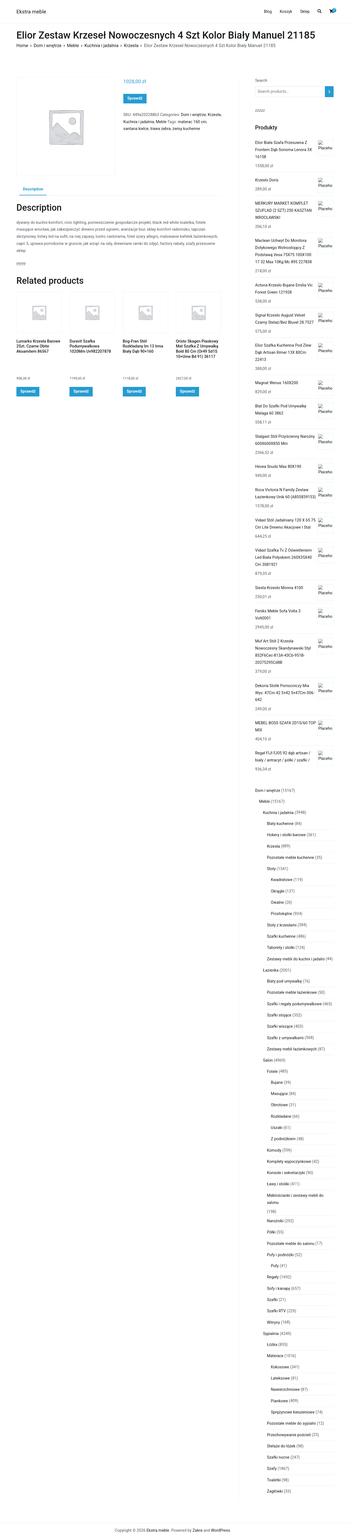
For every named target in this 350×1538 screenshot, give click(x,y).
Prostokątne (281, 913)
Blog (268, 11)
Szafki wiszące (280, 1026)
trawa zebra (160, 128)
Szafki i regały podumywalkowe (294, 1004)
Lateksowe (280, 1378)
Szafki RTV (276, 1311)
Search (261, 80)
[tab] (33, 189)
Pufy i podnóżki (280, 1255)
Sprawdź (134, 98)
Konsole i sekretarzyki (286, 1173)
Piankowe (279, 1401)
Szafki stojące (279, 1015)
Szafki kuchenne (281, 936)
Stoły (271, 869)
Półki (271, 1232)
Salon (268, 1060)
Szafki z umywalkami (285, 1038)
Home (22, 45)
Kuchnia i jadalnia (101, 45)
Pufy (275, 1266)
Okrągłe (277, 891)
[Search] (329, 91)
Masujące (279, 1093)
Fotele (272, 1071)
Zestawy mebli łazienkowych (292, 1049)
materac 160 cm (192, 122)
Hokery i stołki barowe (286, 835)
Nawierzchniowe (285, 1389)
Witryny (273, 1322)
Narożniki (275, 1221)
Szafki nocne (278, 1457)
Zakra (197, 1530)
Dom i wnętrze (48, 45)
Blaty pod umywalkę (284, 981)
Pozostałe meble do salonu (290, 1243)
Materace (275, 1356)
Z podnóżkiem (283, 1139)
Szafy (271, 1468)
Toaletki (274, 1480)
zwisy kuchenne (186, 128)
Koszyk (286, 11)
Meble (73, 45)
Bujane (277, 1082)
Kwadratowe (282, 879)
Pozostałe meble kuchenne (290, 857)
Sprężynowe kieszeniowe (293, 1412)
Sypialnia (271, 1333)
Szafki (272, 1299)
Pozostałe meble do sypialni (291, 1423)
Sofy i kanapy (278, 1288)
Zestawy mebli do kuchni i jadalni (296, 959)
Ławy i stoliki (278, 1184)
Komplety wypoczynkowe (289, 1161)
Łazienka (271, 970)
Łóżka (272, 1344)
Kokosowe (280, 1367)
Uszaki (277, 1127)
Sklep (305, 11)
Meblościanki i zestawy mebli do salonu (295, 1199)
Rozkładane (281, 1116)
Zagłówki (275, 1491)
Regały (273, 1277)
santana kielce (135, 128)
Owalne (277, 902)
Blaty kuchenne (280, 823)
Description (33, 189)
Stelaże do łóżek (281, 1446)
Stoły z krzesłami (281, 925)
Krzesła (131, 45)
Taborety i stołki (280, 947)
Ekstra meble (31, 11)
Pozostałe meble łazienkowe (292, 992)
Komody (274, 1150)
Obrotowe (279, 1105)
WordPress (220, 1530)
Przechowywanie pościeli (289, 1435)
